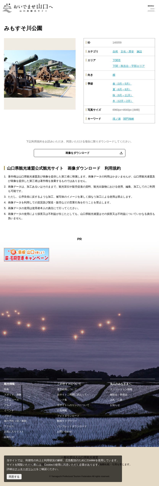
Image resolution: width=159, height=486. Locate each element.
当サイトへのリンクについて (73, 405)
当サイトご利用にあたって (72, 394)
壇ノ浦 (117, 118)
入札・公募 (116, 400)
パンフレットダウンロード (72, 426)
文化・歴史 (127, 51)
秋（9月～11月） (123, 95)
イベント (9, 410)
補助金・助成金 (118, 394)
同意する (14, 476)
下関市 (117, 60)
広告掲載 (62, 410)
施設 (139, 51)
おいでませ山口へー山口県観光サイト (25, 5)
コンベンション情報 (121, 389)
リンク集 (62, 400)
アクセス (9, 426)
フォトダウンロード (68, 416)
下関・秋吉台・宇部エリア (129, 65)
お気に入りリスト (14, 431)
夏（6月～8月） (122, 89)
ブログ (7, 416)
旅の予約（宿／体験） (16, 421)
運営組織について (67, 389)
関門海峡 (128, 118)
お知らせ (9, 437)
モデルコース (11, 400)
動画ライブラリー (67, 421)
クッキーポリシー (25, 469)
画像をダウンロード (77, 152)
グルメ (7, 405)
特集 (6, 389)
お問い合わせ (64, 431)
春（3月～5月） (122, 83)
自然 (115, 51)
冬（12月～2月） (123, 101)
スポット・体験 (12, 394)
